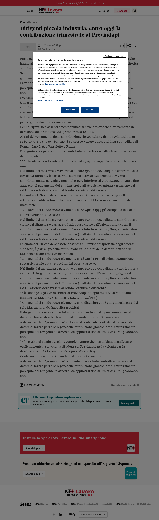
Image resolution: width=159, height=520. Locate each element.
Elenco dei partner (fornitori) (50, 100)
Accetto (89, 110)
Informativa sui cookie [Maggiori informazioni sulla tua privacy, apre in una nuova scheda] (55, 84)
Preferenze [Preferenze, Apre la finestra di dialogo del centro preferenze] (70, 110)
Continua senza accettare (115, 56)
